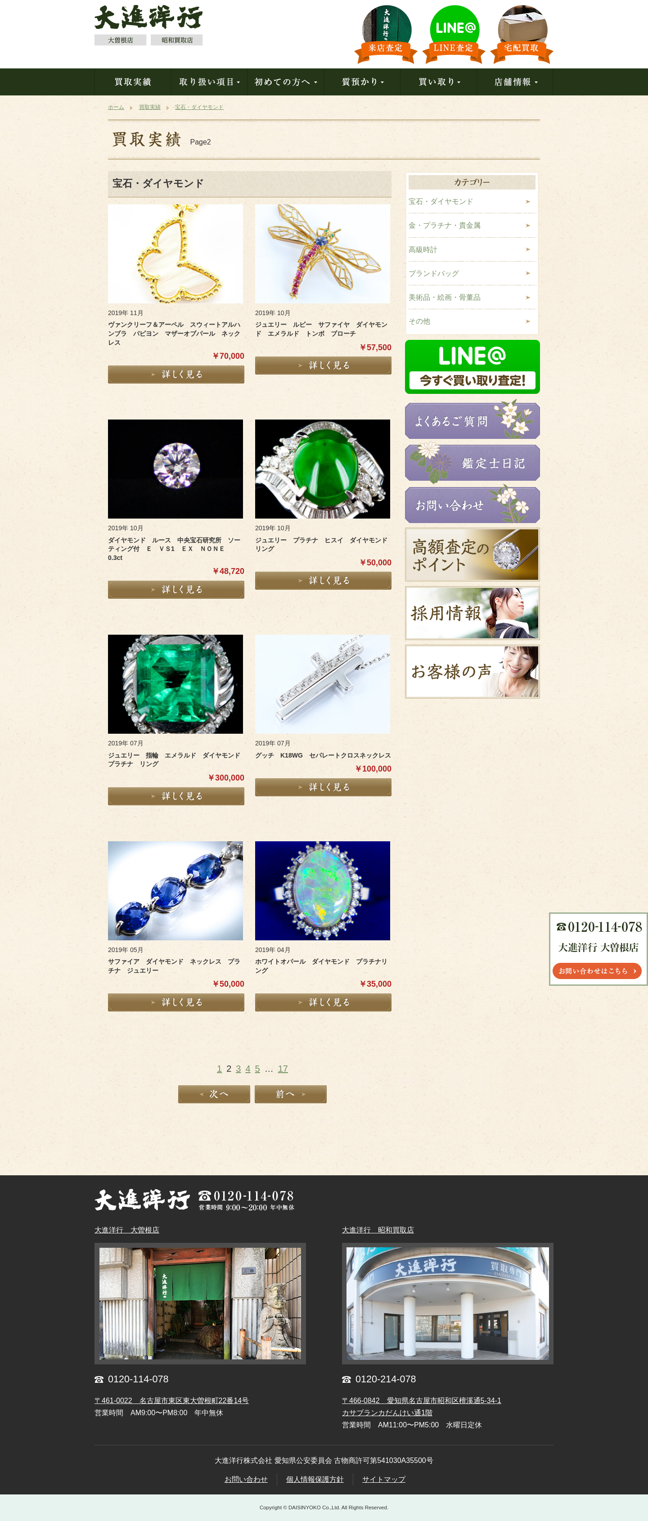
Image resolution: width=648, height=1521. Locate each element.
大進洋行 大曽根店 (126, 1230)
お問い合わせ (246, 1479)
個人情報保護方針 (315, 1479)
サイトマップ (383, 1479)
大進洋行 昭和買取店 (378, 1230)
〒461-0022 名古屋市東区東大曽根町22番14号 (171, 1400)
